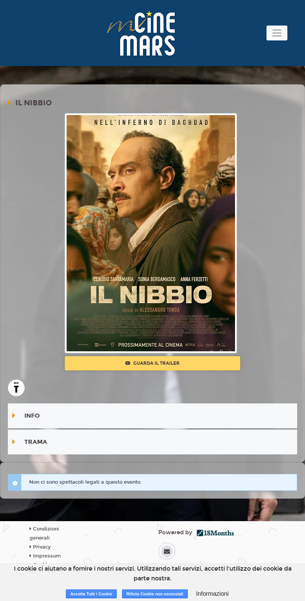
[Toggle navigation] (276, 32)
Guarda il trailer (152, 363)
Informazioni (212, 594)
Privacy (40, 547)
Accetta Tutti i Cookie (91, 594)
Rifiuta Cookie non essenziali (154, 594)
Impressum (45, 556)
